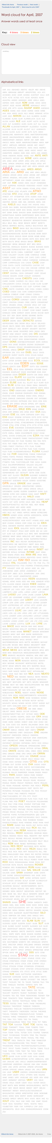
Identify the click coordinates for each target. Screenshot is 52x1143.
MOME (5, 661)
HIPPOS (26, 513)
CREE (27, 302)
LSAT (27, 621)
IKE (37, 531)
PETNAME (16, 791)
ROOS (11, 862)
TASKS (18, 988)
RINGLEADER (13, 854)
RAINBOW (32, 820)
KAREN (18, 579)
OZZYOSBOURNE (38, 767)
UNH (33, 1064)
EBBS (25, 361)
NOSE (28, 698)
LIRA (19, 613)
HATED (22, 502)
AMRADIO (22, 145)
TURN (17, 1051)
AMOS (41, 143)
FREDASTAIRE (29, 457)
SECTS (40, 886)
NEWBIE (5, 685)
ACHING (26, 95)
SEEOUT (19, 891)
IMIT (33, 536)
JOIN (37, 574)
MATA (21, 642)
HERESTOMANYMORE (11, 510)
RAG (9, 820)
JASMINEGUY (31, 571)
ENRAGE (11, 399)
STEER (23, 961)
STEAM (5, 961)
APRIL (4, 164)
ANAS (30, 148)
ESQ (42, 415)
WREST (13, 1099)
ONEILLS (25, 735)
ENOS (4, 399)
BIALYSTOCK (38, 226)
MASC (45, 637)
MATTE (27, 642)
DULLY (35, 353)
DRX (40, 350)
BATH (22, 218)
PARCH (27, 775)
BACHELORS (42, 207)
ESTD (34, 417)
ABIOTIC (24, 90)
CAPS (37, 257)
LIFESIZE (34, 608)
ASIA (43, 180)
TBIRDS (29, 990)
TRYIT (4, 1048)
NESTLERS (17, 682)
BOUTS (11, 242)
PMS (11, 802)
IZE (22, 568)
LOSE (31, 619)
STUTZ (27, 972)
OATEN (35, 706)
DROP (21, 350)
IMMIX (45, 536)
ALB (43, 119)
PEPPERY (26, 786)
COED (5, 291)
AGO (18, 111)
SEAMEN (32, 883)
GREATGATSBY (28, 486)
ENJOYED (6, 396)
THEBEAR (27, 1006)
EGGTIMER (31, 372)
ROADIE (31, 857)
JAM (42, 568)
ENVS (35, 401)
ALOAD (5, 132)
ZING (23, 1109)
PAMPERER (22, 772)
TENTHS (15, 1001)
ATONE (26, 194)
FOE (9, 454)
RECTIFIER (42, 831)
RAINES (40, 820)
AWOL (38, 202)
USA (4, 1072)
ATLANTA (23, 191)
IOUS (4, 555)
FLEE (35, 449)
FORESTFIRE (23, 454)
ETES (37, 420)
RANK (41, 823)
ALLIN (14, 129)
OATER (42, 706)
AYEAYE (36, 205)
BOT (47, 239)
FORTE (12, 457)
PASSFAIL (25, 778)
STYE (33, 972)
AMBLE (28, 137)
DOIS (21, 339)
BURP (42, 250)
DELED (5, 326)
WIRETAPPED (27, 1093)
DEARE (25, 316)
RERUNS (6, 846)
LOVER (21, 621)
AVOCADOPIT (40, 199)
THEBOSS (36, 1006)
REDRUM (38, 833)
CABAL (20, 252)
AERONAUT (35, 106)
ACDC (14, 95)
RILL (40, 852)
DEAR (18, 316)
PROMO (5, 812)
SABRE (5, 870)
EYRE (29, 436)
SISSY (14, 918)
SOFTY (46, 937)
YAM (22, 1101)
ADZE (12, 106)
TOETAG (39, 1025)
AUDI (39, 197)
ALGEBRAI (16, 124)
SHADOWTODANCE (37, 899)
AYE (30, 205)
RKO (21, 857)
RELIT (40, 841)
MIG (4, 655)
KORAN (33, 587)
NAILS (4, 671)
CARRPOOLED (14, 263)
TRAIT (10, 1038)
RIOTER (38, 854)
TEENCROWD (31, 996)
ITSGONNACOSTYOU (10, 566)
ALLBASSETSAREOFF (19, 127)
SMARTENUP (12, 929)
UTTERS (29, 1075)
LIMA (25, 611)
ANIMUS (16, 153)
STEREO (43, 961)
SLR (40, 926)
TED (13, 996)
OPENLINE (23, 746)
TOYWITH (24, 1035)
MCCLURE (6, 645)
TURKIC (11, 1051)
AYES (42, 205)
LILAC (18, 610)
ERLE (22, 409)
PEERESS (29, 783)
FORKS (5, 457)
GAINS (43, 462)
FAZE (22, 441)
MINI (36, 655)
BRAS (38, 241)
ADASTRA (6, 100)
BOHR (24, 236)
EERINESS (29, 369)
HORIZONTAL (36, 515)
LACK (17, 589)
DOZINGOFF (39, 345)
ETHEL (17, 423)
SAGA (23, 870)
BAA (11, 207)
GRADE (21, 483)
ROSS (37, 862)
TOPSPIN (12, 1030)
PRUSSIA (20, 812)
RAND (35, 823)
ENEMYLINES (21, 391)
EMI (13, 388)
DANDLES (6, 313)
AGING (13, 111)
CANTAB (20, 257)
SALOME (45, 870)
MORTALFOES (31, 663)
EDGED (5, 367)
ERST (32, 412)
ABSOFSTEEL (30, 92)
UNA (4, 1062)
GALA (4, 465)
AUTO (10, 199)
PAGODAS (36, 770)
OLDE (4, 727)
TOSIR (10, 1033)
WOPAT (23, 1096)
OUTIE (24, 765)
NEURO (35, 682)
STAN (37, 956)
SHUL (46, 905)
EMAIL (35, 385)
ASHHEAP (36, 180)
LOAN (19, 616)
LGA (10, 608)
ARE (47, 166)
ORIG (4, 754)
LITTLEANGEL (43, 613)
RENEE (23, 844)
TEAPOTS (15, 993)
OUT (12, 765)
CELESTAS (39, 271)
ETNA (11, 425)
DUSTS (21, 355)
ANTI (45, 155)
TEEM (22, 996)
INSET (40, 549)
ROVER (39, 865)
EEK (4, 369)
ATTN (27, 197)
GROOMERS (7, 491)
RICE (10, 852)
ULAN (17, 1056)
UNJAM (44, 1064)
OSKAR (24, 759)
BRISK (14, 244)
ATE (4, 191)
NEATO (45, 674)
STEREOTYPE (8, 964)
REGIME (19, 838)
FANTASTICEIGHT (35, 438)
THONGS (6, 1017)
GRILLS (40, 489)
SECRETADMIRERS (29, 886)
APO (37, 161)
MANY (13, 634)
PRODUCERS (39, 809)
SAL (29, 870)
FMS (4, 454)
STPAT (22, 969)
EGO (44, 372)
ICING (29, 523)
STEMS (30, 961)
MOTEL (41, 663)
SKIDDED (6, 921)
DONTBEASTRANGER (26, 342)
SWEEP (16, 980)
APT (44, 164)
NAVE (11, 674)
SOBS (44, 934)
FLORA (36, 451)
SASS (44, 875)
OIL (3, 725)
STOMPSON (29, 966)
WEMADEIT (7, 1091)
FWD (32, 462)
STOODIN (14, 969)
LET (21, 605)
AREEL (23, 170)
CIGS (37, 281)
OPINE (5, 748)
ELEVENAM (21, 380)
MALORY (5, 632)
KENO (12, 582)
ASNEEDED (41, 183)
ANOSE (20, 156)
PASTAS (41, 778)
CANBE (43, 255)
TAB (38, 980)
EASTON (45, 358)
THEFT (5, 1012)
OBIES (39, 709)
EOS (45, 401)
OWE (16, 767)
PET (41, 788)
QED (37, 815)
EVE (11, 427)
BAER (19, 210)
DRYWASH (6, 353)
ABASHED (15, 90)
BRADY (30, 242)
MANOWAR (44, 632)
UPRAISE (13, 1070)
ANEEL (21, 150)
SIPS (41, 916)
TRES (14, 1041)
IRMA (4, 558)
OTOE (40, 762)
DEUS (4, 331)
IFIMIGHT (14, 531)
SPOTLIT (5, 950)
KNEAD (18, 584)
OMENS (21, 730)
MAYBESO (35, 642)
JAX (39, 571)
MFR (47, 650)
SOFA (27, 937)
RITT (16, 857)
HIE (44, 510)
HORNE (5, 518)
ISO (27, 560)
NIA (17, 685)
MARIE (28, 634)
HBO (33, 502)
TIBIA (9, 1019)
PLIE (46, 799)
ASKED (21, 183)
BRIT (29, 244)
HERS (23, 510)
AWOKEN (31, 202)
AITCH (46, 114)
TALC (42, 982)
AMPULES (13, 145)
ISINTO (45, 558)
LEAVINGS (42, 597)
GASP (29, 467)
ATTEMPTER (19, 197)
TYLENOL (6, 1054)
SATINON (35, 878)
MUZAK (10, 669)
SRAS (11, 953)
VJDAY (24, 1083)
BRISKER (22, 244)
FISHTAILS (20, 446)
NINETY (33, 687)
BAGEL (29, 210)
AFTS (14, 108)
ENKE (14, 396)
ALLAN (6, 126)
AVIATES (25, 199)
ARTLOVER (23, 178)
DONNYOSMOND (30, 339)
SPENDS (37, 945)
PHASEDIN (26, 791)
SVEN (31, 977)
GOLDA (25, 481)
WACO (42, 1083)
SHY (28, 908)
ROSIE (31, 862)
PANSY (45, 772)
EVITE (4, 433)
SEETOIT (38, 891)
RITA (11, 857)
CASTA (11, 265)
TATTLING (40, 988)
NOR (15, 698)
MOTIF (5, 666)
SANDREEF (28, 873)
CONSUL (36, 294)
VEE (31, 1078)
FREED (39, 457)
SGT (26, 899)
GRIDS (26, 489)
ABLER (31, 90)
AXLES (24, 205)
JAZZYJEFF (7, 574)
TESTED (13, 1004)
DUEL (29, 352)
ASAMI (17, 180)
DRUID (28, 350)
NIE (42, 685)
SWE (10, 980)
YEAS (10, 1104)
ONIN (34, 738)
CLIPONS (36, 287)
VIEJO (41, 1080)
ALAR (20, 119)
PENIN (8, 786)
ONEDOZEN (16, 735)
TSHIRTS (25, 1048)
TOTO (30, 1033)
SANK (36, 873)
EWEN (17, 433)
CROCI (5, 305)
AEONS (18, 106)
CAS (23, 263)
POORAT (27, 804)
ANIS (28, 153)
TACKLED (12, 982)
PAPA (12, 775)
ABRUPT (20, 92)
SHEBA (30, 902)
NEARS (37, 674)
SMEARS (22, 929)
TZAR (35, 1054)
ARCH (34, 166)
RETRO (43, 846)
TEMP (4, 998)
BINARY (45, 228)
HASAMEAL (31, 499)
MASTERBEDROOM (10, 642)
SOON (15, 939)
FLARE (15, 449)
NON (10, 695)
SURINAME (16, 977)
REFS (4, 838)
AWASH (14, 202)
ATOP (33, 194)
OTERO (26, 762)
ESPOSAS (30, 415)
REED (45, 833)
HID (40, 510)
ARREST (44, 175)
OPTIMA (37, 748)
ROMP (40, 860)
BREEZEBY (6, 244)
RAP (4, 825)
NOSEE (5, 701)
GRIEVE (33, 489)
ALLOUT (27, 129)
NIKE (47, 685)
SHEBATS (38, 902)
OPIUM (22, 748)
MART (33, 637)
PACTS (22, 770)
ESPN (23, 415)
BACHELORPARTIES (28, 207)
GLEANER (34, 475)
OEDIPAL (21, 717)
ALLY (33, 129)
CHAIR (20, 276)
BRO (33, 244)
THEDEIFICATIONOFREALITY (34, 1009)
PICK (37, 791)
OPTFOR (29, 748)
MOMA (45, 658)
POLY (10, 804)
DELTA (11, 326)
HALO (30, 496)
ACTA (4, 98)
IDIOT (4, 528)
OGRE (10, 722)
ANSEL (26, 156)
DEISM (22, 323)
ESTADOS (27, 417)
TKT (39, 1022)
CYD (19, 310)
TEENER (41, 996)
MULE (42, 666)
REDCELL (11, 833)
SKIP (13, 921)
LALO (39, 589)
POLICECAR (31, 802)
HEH (36, 505)
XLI (47, 1099)
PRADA (21, 807)
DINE (12, 334)
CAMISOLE (35, 255)
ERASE (12, 406)
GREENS (6, 489)
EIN (35, 375)
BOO (19, 239)
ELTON (17, 385)
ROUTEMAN (29, 865)
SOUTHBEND (12, 942)
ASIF (4, 183)
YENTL (26, 1104)
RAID (25, 820)
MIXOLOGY (16, 658)
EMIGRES (20, 388)
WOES (5, 1096)
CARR (4, 263)
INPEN (5, 550)
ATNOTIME (6, 194)
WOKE (11, 1096)
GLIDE (4, 478)
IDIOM (45, 526)
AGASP (28, 108)
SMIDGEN (37, 929)
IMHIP (13, 536)
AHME (42, 111)
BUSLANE (6, 252)
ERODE (41, 409)
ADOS (43, 103)
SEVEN (17, 899)
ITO (48, 563)
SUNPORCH (37, 974)
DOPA (38, 342)
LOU (47, 619)
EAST (38, 358)
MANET (27, 631)
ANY (22, 158)
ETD (32, 420)
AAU (9, 90)
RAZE (23, 828)
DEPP (4, 329)
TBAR (23, 990)
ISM (21, 560)
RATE (46, 825)
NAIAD (43, 669)
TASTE (24, 988)
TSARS (18, 1048)
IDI (40, 526)
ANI (45, 150)
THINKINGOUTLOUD (27, 1014)
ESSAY (11, 417)
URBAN (21, 1070)
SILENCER (18, 913)
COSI (39, 300)
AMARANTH (18, 135)
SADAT (12, 870)
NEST (9, 682)
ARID (20, 172)
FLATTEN (23, 449)
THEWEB (13, 1014)
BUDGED (39, 247)
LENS (22, 603)
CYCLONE (12, 310)
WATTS (45, 1085)
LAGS (28, 589)
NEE (16, 677)
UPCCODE (39, 1067)
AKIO (10, 116)
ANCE (35, 148)
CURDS (31, 308)
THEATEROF (17, 1006)
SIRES (4, 918)
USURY (16, 1075)
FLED (30, 449)
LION (10, 613)
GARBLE (13, 467)
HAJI (20, 497)
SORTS (43, 939)
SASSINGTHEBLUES (10, 878)
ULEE (30, 1056)
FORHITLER (41, 454)
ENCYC (5, 391)
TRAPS (23, 1038)
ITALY (30, 563)
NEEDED (22, 677)
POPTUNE (36, 804)
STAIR (31, 956)
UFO (4, 1056)
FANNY (24, 438)
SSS (31, 952)
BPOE (17, 242)
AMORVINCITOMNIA (30, 143)
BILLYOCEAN (35, 228)
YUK (21, 1107)
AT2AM (32, 189)
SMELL (29, 929)
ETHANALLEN (7, 423)
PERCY (38, 786)
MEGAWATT (35, 645)
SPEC (4, 945)
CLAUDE (5, 287)
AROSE (32, 175)
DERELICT (12, 329)
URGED (28, 1070)
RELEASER (32, 841)
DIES (43, 331)
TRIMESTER (41, 1041)
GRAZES (17, 486)
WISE (36, 1093)
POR (43, 804)
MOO (4, 663)
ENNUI (28, 396)
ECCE (30, 361)
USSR (9, 1075)
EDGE (40, 363)
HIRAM (33, 513)
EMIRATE (33, 388)
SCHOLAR (6, 883)
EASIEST (31, 358)
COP (46, 297)
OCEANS (33, 711)
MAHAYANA (14, 629)
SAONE (10, 875)
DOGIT (15, 339)
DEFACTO (28, 320)
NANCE (16, 671)
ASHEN (28, 180)
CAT (42, 265)
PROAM (29, 809)
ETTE (34, 425)
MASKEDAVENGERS (10, 640)
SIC (32, 908)
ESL (18, 415)
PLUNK (5, 802)
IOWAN (10, 555)
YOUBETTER (7, 1107)
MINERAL (30, 655)
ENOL (34, 396)
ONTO (34, 743)
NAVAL (5, 674)
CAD (43, 252)
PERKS (5, 788)
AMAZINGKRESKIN (16, 137)
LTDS (40, 621)
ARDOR (41, 166)
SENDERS (33, 894)
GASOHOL (22, 467)
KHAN (18, 582)
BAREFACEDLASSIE (40, 213)
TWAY (23, 1051)
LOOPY (14, 619)
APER (15, 161)
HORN (45, 515)
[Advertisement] (26, 1126)
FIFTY (30, 444)
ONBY (20, 733)
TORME (29, 1030)
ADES (42, 100)
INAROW (5, 542)
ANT (32, 156)
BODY (44, 234)
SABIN (44, 868)
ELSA (4, 385)
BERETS (41, 223)
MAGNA (5, 629)
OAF (4, 706)
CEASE (5, 271)
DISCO (5, 337)
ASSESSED (30, 186)
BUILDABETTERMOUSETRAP (14, 250)
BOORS (25, 239)
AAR (4, 90)
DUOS (41, 353)
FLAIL (32, 446)
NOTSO (41, 701)
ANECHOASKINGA (9, 150)
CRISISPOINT (42, 302)
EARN (12, 358)
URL (33, 1070)
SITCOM (27, 918)
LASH (4, 595)
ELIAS (38, 380)
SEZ (22, 899)
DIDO (31, 331)
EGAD (44, 369)
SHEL (11, 905)
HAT (10, 502)
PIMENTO (23, 794)
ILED (45, 531)
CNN (5, 289)
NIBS (21, 685)
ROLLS (27, 860)
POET (22, 801)
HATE (16, 502)
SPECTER (12, 945)
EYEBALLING (21, 436)
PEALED (26, 780)
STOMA (20, 966)
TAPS (36, 985)
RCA (34, 828)
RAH (13, 820)
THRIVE (39, 1017)
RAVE (12, 828)
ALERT (29, 121)
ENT (36, 399)
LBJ (10, 597)
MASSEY (29, 640)
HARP (23, 499)
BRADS (23, 242)
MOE (27, 658)
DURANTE (6, 355)
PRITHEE (21, 809)
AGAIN (20, 108)
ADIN (12, 103)
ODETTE (5, 717)
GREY (20, 489)
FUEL (13, 462)
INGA (37, 544)
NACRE (25, 669)
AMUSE (30, 145)
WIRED (18, 1093)
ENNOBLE (21, 396)
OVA (30, 764)
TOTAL (17, 1033)
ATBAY (44, 189)
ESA (38, 412)
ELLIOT (30, 383)
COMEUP (14, 294)
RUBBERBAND (21, 868)
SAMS (13, 873)
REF (40, 836)
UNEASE (26, 1064)
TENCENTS (12, 998)
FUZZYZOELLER (22, 462)
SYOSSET (32, 980)
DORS (4, 345)
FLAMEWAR (7, 449)
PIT (20, 796)
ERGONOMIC (30, 407)
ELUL (23, 385)
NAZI (16, 674)
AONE (28, 158)
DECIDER (19, 318)
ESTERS (5, 420)
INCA (18, 542)
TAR (40, 985)
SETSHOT (31, 897)
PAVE (10, 780)
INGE (42, 544)
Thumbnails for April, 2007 (11, 7)
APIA (32, 161)
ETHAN (43, 420)
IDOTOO (39, 528)
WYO (27, 1099)
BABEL (16, 207)
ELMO (41, 383)
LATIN (24, 595)
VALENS (42, 1075)
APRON (11, 164)
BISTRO (18, 231)
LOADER (12, 616)
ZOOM (45, 1109)
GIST (10, 475)
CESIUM (5, 276)
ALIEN (23, 124)
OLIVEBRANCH (42, 727)
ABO (36, 90)
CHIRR (5, 281)
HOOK (20, 515)
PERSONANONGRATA (18, 788)
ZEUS (17, 1109)
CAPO (31, 257)
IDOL (17, 528)
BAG (24, 210)
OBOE (12, 711)
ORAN (4, 751)
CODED (39, 289)
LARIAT (34, 592)
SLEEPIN (21, 924)
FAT (17, 441)
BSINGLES (16, 247)
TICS (14, 1019)
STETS (17, 964)
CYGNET (25, 310)
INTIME (31, 552)
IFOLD (21, 531)
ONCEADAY (28, 733)
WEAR (15, 1088)
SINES (23, 916)
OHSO (41, 722)
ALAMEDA (35, 116)
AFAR (4, 108)
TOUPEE (36, 1033)
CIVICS (18, 284)
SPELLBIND (28, 945)
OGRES (17, 722)
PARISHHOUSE (8, 778)
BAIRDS (44, 210)
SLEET (28, 924)
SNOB (23, 934)
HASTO (5, 502)
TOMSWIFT (13, 1027)
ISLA (4, 560)
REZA (32, 849)
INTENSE (22, 552)
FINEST (11, 446)
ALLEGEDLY (34, 127)
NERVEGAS (41, 680)
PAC (9, 770)
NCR (25, 674)
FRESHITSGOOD (31, 460)
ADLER (18, 103)
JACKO (28, 568)
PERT (30, 788)
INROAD (32, 550)
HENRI (12, 507)
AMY (36, 145)
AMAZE (5, 137)
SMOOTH (6, 931)
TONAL (21, 1027)
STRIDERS (14, 972)
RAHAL (19, 820)
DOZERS (22, 345)
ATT (11, 197)
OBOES (19, 711)
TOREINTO (21, 1030)
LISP (34, 613)
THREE (13, 1017)
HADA (30, 494)
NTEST (35, 703)
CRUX (34, 305)
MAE (35, 626)
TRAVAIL (30, 1038)
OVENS (37, 765)
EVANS (5, 428)
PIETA (4, 794)
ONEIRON (34, 735)
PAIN (47, 770)
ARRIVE (5, 178)
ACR (47, 95)
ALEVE (42, 121)
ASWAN (25, 189)
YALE (18, 1101)
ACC (43, 92)
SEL (15, 894)
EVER (25, 430)
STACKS (13, 956)
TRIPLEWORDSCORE (16, 1043)
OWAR (10, 767)
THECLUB (17, 1009)
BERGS (5, 226)
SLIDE (34, 924)
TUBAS (40, 1048)
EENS (21, 369)
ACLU (42, 95)
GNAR (27, 478)
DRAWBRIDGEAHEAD (32, 347)
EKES (46, 375)
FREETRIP (6, 460)
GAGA (37, 462)
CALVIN (20, 255)
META (20, 650)
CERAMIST (29, 273)
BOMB (37, 236)
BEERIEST (6, 221)
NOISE (40, 692)
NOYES (28, 703)
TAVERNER (6, 990)
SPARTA (44, 942)
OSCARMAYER (8, 759)
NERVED (32, 680)
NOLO (4, 695)
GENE (24, 470)
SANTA (42, 873)
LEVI (45, 605)
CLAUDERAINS (16, 287)
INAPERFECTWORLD (38, 539)
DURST (14, 355)
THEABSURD (40, 1004)
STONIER (6, 969)
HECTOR (24, 505)
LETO (33, 605)
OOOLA (45, 743)
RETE (36, 846)
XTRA (12, 1101)
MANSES (6, 634)
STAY (44, 958)
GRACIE (13, 484)
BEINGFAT (27, 221)
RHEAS (39, 849)
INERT (31, 544)
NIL (3, 687)
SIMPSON (12, 916)
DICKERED (24, 331)
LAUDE (30, 595)
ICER (24, 523)
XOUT (5, 1101)
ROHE (15, 860)
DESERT (25, 329)
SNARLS (45, 931)
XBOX (38, 1099)
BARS (37, 215)
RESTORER (28, 846)
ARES (30, 169)
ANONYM (12, 156)
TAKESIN (35, 982)
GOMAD (32, 481)
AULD (45, 197)
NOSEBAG (35, 698)
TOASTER (18, 1025)
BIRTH (11, 231)
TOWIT (5, 1035)
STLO (42, 964)
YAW (33, 1101)
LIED (18, 608)
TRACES (43, 1035)
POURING (13, 807)
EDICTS (13, 367)
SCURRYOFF (22, 883)
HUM (23, 521)
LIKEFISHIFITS (8, 611)
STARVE (31, 958)
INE (16, 544)
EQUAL (42, 404)
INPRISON (13, 550)
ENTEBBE (43, 399)
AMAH (40, 132)
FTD (40, 460)
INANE (26, 539)
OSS (42, 759)
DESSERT (34, 329)
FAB (42, 436)
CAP (26, 257)
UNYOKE (22, 1067)
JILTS (20, 574)
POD (15, 802)
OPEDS (13, 745)
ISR (40, 560)
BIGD (16, 228)
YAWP (38, 1101)
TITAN (34, 1022)
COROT (33, 300)
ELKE (20, 383)
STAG (23, 955)
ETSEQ (23, 425)
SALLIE (37, 870)
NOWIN (21, 703)
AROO (25, 175)
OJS (18, 725)
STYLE (38, 972)
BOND (42, 236)
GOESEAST (7, 481)
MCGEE (15, 645)
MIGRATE (12, 655)
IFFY (4, 531)
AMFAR (27, 140)
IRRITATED (31, 558)
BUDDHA (24, 247)
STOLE (5, 966)
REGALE (11, 838)
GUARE (16, 491)
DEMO (17, 326)
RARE (10, 825)
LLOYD (5, 616)
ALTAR (24, 132)
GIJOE (42, 473)
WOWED (5, 1099)
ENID (36, 393)
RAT (34, 825)
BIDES (9, 228)
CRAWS (21, 302)
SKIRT (18, 921)
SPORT (46, 947)
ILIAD (9, 534)
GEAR (41, 467)
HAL (24, 497)
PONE (20, 804)
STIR (29, 964)
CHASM (18, 279)
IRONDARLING (13, 558)
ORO (23, 754)
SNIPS (17, 934)
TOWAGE (45, 1033)
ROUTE (20, 865)
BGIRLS (29, 226)
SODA (21, 937)
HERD (23, 507)
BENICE (27, 223)
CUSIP (43, 308)
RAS (23, 825)
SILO (43, 913)
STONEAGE (39, 966)
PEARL (33, 780)
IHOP (27, 531)
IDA (38, 523)
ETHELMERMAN (27, 423)
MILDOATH (21, 655)
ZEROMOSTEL (8, 1109)
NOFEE (32, 693)
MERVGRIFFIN (34, 648)
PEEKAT (20, 783)
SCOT (14, 883)
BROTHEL (6, 247)
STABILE (5, 956)
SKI (43, 918)
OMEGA (14, 730)
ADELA (36, 100)
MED (21, 645)
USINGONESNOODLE (37, 1072)
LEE (4, 600)
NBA (21, 674)
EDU (37, 367)
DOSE (15, 345)
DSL (13, 353)
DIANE (15, 331)
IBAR (4, 523)
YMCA (40, 1104)
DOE (41, 337)
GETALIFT (24, 473)
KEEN (32, 579)
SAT (22, 878)
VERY (29, 1080)
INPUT (20, 550)
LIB (14, 608)
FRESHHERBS (17, 460)
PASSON (33, 778)
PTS (31, 812)
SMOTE (22, 931)
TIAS (4, 1019)
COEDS (13, 292)
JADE (34, 568)
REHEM (15, 841)
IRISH (39, 555)
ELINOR (5, 383)
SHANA (14, 902)
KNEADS (25, 584)
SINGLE (35, 916)
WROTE (20, 1099)
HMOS (6, 515)
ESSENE (18, 417)
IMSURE (12, 539)
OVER (43, 765)
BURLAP (35, 250)
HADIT (36, 494)
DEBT (12, 318)
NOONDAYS (7, 698)
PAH (42, 770)
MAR (23, 634)
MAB (4, 626)
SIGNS (5, 913)
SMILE (44, 929)
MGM (4, 653)
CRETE (33, 302)
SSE (20, 953)
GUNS (40, 491)
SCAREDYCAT (41, 881)
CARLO (25, 260)
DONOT (5, 342)
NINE (26, 687)
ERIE (44, 406)
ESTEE (45, 417)
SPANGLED (35, 942)
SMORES (14, 931)
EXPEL (5, 436)
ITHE (39, 563)
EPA (11, 404)
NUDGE (42, 703)
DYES (27, 355)
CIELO (31, 281)
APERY (21, 161)
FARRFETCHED (8, 441)
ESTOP (13, 420)
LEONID (36, 603)
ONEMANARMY (8, 738)
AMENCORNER (8, 140)
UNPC (4, 1067)
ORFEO (46, 751)
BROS (39, 244)
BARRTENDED (28, 215)
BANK (29, 213)
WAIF (4, 1085)
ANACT (42, 145)
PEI (3, 786)
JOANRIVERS (29, 574)
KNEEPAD (41, 584)
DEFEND (38, 321)
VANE (4, 1078)
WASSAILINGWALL (33, 1085)
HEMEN (5, 507)
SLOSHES (34, 926)
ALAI (28, 116)
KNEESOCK (7, 587)
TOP (4, 1030)
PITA (24, 796)
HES (29, 510)
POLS (4, 804)
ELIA (33, 380)
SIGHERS (37, 910)
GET (17, 473)
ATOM (20, 194)
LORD (25, 619)
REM (10, 843)
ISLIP (15, 560)
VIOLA (11, 1083)
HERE (28, 507)
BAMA (9, 213)
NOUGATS (6, 703)
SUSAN (25, 977)
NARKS (23, 671)
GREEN (38, 486)
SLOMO (11, 926)
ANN (38, 153)
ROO (5, 862)
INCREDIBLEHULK (35, 542)
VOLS (30, 1083)
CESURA (13, 276)
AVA (15, 199)
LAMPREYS (7, 592)
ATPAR (40, 194)
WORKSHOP (38, 1096)
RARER (18, 825)
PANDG (38, 772)
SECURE (5, 889)
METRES (27, 650)
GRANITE (36, 484)
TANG (4, 985)
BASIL (4, 218)
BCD (40, 218)
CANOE (13, 257)
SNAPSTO (30, 931)
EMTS (40, 388)
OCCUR (26, 711)
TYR (24, 1054)
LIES (23, 608)
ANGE (27, 150)
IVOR (18, 568)
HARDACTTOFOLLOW (11, 499)
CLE (24, 287)
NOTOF (33, 701)
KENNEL (5, 582)
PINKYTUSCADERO (10, 796)
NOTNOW (26, 701)
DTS (18, 353)
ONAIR (40, 730)
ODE (42, 714)
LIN (40, 611)
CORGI (15, 299)
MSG (24, 666)
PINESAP (31, 794)
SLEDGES (6, 924)
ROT (43, 862)
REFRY (46, 836)
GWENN (5, 494)
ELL (24, 383)
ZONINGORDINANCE (34, 1109)
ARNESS (5, 175)
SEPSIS (5, 897)
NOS (22, 698)
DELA (28, 323)
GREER (14, 489)
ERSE (26, 412)
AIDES (14, 114)
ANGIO (33, 150)
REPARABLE (32, 844)
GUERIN (24, 491)
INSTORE (6, 552)
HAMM (37, 497)
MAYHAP (43, 642)
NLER (33, 690)
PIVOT (34, 796)
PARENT (39, 775)
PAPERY (19, 775)
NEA (30, 674)
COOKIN (26, 297)
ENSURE (29, 399)
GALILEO (30, 465)
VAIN (35, 1075)
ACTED (16, 98)
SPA (28, 942)
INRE (26, 550)
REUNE (5, 849)
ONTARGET (7, 743)
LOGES (45, 616)
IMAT (36, 534)
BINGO (5, 231)
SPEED (20, 945)
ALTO (30, 132)
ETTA (29, 425)
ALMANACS (41, 129)
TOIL (46, 1025)
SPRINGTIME (38, 950)
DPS (4, 347)
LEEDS (9, 600)
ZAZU (41, 1107)
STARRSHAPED (14, 958)
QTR (42, 815)
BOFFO (5, 236)
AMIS (42, 140)
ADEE (30, 100)
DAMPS (45, 310)
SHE (22, 902)
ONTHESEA (26, 743)
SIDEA (45, 908)
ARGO (38, 169)
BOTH (4, 242)
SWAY (4, 980)
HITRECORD (42, 513)
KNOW (26, 587)
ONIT (4, 741)
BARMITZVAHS (8, 215)
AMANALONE (7, 135)
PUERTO (43, 812)
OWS (21, 767)
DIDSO (37, 331)
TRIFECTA (21, 1041)
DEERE (13, 321)
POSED (5, 807)
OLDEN (11, 727)
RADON (44, 817)
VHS (35, 1080)
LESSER (43, 603)
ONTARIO (16, 743)
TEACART (6, 993)
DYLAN (33, 355)
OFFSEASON (12, 719)
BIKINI (22, 228)
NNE (38, 690)
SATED (28, 878)
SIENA (14, 910)
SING (29, 916)
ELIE (44, 380)
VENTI (4, 1080)
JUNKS (35, 576)
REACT (10, 831)
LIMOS (30, 611)
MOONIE (11, 663)
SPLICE (39, 947)
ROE (10, 860)
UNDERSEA (17, 1064)
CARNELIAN (44, 260)
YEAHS (44, 1101)
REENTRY (33, 836)
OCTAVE (29, 714)
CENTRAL (14, 273)
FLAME (38, 446)
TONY (41, 1027)
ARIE (27, 172)
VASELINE (24, 1078)
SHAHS (6, 902)
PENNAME (16, 786)
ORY (27, 756)
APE (4, 161)
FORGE (32, 454)
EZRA (36, 435)
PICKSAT (43, 791)
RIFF (25, 852)
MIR (46, 655)
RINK (22, 854)
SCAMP (32, 881)
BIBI (4, 228)
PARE (33, 775)
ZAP (35, 1107)
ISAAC (38, 558)
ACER (19, 95)
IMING (19, 536)
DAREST (20, 313)
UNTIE (15, 1067)
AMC (42, 137)
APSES (33, 164)
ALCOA (5, 121)
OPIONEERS (14, 748)
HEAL (38, 502)
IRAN (28, 555)
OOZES (5, 746)
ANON (4, 156)
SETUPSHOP (7, 899)
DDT (9, 316)
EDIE (19, 367)
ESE (13, 414)
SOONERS (23, 939)
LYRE (40, 623)
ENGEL (5, 393)
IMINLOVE (26, 536)
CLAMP (45, 284)
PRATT (44, 807)
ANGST (40, 150)
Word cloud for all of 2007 (30, 7)
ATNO (37, 191)
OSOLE (37, 759)
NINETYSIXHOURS (9, 690)
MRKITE (18, 666)
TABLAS (44, 980)
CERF (36, 273)
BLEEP (40, 231)
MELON (10, 648)
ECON (4, 364)
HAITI (15, 497)
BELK (10, 223)
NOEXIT (25, 693)
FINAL (36, 444)
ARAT (24, 166)
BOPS (32, 239)
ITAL (13, 563)
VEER (36, 1078)
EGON (15, 375)
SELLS (25, 894)
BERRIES (13, 226)
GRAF (29, 484)
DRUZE (35, 350)
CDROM (42, 268)
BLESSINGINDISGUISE (11, 234)
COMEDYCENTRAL (35, 292)
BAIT (4, 213)
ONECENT (6, 735)
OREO (33, 751)
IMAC (31, 534)
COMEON (6, 294)
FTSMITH (6, 462)
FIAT (9, 444)
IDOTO (32, 528)
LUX (28, 623)
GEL (19, 470)
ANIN (23, 153)
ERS (21, 412)
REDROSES (28, 833)
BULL (29, 250)
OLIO (33, 727)
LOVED (14, 621)
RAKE (21, 823)
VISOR (17, 1083)
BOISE (30, 236)
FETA (44, 441)
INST (46, 550)
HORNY (13, 518)
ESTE (39, 417)
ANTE (38, 155)
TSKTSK (33, 1048)
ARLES (43, 172)
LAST (19, 595)
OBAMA (5, 709)
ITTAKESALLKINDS (41, 566)
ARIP (32, 172)
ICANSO (10, 523)
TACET (5, 982)
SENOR (41, 894)
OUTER (18, 765)
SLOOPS (25, 926)
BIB (45, 226)
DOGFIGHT (6, 339)
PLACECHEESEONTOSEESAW (14, 799)
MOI (31, 658)
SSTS (37, 953)
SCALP (25, 881)
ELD (24, 377)
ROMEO (34, 860)
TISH (29, 1022)
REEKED (12, 836)
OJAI (8, 725)
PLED (41, 799)
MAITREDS (32, 629)
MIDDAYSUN (17, 653)
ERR (10, 412)
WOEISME (43, 1093)
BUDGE (32, 247)
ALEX (4, 124)
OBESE (22, 708)
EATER (11, 361)
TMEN (44, 1022)
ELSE (11, 385)
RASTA (29, 825)
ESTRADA (21, 420)
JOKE (42, 574)
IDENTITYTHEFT (31, 526)
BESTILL (21, 226)
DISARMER (43, 334)
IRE (34, 555)
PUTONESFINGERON (26, 815)
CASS (4, 265)
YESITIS (33, 1104)
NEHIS (37, 677)
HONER (14, 515)
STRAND (5, 972)
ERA (4, 407)
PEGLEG (43, 783)
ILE (41, 531)
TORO (36, 1030)
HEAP (45, 502)
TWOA (33, 1051)
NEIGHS (44, 677)
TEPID (40, 1001)
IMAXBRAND (44, 534)
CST (39, 305)
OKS (46, 725)
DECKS (27, 318)
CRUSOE (27, 305)
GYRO (12, 494)
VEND (46, 1078)
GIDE (37, 473)
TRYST (11, 1048)
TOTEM (23, 1033)
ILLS (26, 534)
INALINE (19, 539)
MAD (30, 626)
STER (36, 961)
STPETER (29, 969)
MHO (10, 653)
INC (12, 541)
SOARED (37, 934)
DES (19, 329)
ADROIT (5, 106)
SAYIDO (10, 881)
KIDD (24, 582)
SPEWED (45, 945)
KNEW (15, 587)
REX (19, 849)
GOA (45, 478)
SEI (44, 891)
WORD (29, 1096)
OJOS (13, 725)
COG (19, 292)
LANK (15, 592)
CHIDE (41, 279)
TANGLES (12, 985)
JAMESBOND (7, 571)
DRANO (20, 347)
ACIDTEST (35, 95)
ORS (4, 756)
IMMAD (38, 536)
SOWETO (22, 942)
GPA (5, 483)
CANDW (5, 257)
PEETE (36, 783)
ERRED (16, 412)
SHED (45, 902)
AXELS (12, 204)
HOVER (32, 518)
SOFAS (39, 937)
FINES (4, 446)
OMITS (33, 730)
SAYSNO (18, 881)
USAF (9, 1072)
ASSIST (39, 186)
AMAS (27, 135)
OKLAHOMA (33, 725)
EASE (24, 358)
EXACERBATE (26, 433)
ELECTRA (31, 377)
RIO (32, 854)
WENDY (16, 1091)
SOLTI (10, 939)
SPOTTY (14, 950)
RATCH (40, 825)
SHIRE (22, 905)
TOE (32, 1024)
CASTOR (36, 265)
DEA (13, 316)
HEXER (34, 510)
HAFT (43, 494)
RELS (4, 844)
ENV (30, 401)
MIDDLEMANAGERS (31, 653)
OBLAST (5, 711)
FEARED (28, 441)
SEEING (38, 889)
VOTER (36, 1083)
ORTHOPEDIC (12, 756)
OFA (38, 716)
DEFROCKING (8, 323)
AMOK (12, 143)
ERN (28, 409)
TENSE (37, 998)
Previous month (22, 4)
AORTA (35, 158)
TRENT (6, 1040)
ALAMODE (6, 119)
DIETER (5, 334)
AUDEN (33, 197)
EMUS (46, 388)
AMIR (37, 140)
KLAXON (10, 584)
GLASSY (16, 475)
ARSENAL (14, 178)
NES (4, 682)
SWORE (23, 980)
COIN (24, 292)
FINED (42, 444)
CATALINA (6, 268)
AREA (7, 169)
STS (21, 972)
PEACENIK (18, 780)
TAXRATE (16, 990)
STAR (4, 958)
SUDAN (5, 974)
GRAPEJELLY (7, 486)
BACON (5, 210)
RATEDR (5, 828)
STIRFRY (35, 964)
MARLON (16, 637)
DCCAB (40, 313)
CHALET (27, 276)
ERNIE (34, 409)
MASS (22, 640)
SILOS (4, 916)
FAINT (47, 436)
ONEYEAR (27, 738)
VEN (41, 1078)
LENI (11, 603)
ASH (23, 180)
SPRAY (21, 950)
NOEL (18, 692)
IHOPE (32, 531)
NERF (13, 680)
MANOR (36, 632)
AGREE (30, 111)
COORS (34, 297)
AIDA (9, 114)
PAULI (4, 780)
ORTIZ (21, 756)
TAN (47, 982)
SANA (19, 872)
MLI (22, 658)
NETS (29, 682)
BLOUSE (32, 234)
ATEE (17, 191)
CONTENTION (7, 297)
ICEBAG (18, 523)
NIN (21, 687)
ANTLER (16, 158)
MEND (16, 648)
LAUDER (38, 595)
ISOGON (34, 560)
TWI (28, 1051)
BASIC (42, 215)
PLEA (35, 799)
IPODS (17, 555)
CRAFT (5, 302)
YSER (16, 1107)
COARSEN (20, 289)
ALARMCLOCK (29, 119)
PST (26, 812)
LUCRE (5, 624)
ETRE (17, 425)
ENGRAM (18, 393)
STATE (37, 958)
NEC (4, 677)
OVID (4, 767)
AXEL (4, 205)
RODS (4, 860)
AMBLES (35, 137)
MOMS (11, 661)
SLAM (30, 921)
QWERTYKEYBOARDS (25, 817)
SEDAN (13, 889)
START (24, 958)
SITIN (34, 918)
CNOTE (12, 289)
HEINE (41, 505)
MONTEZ (34, 661)
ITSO (22, 566)
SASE (38, 875)
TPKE (32, 1035)
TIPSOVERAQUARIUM (11, 1022)
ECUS (10, 364)
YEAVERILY (18, 1104)
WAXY (4, 1088)
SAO (4, 875)
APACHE (43, 158)
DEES (19, 321)
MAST (36, 640)
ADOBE (31, 103)
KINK (33, 582)
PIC (32, 791)
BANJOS (22, 213)
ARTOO (32, 178)
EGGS (23, 372)
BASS (16, 218)
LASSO (12, 594)
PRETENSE (7, 809)
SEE (27, 889)
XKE (43, 1099)
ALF (9, 124)
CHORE (12, 281)
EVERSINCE (40, 430)
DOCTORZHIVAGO (31, 337)
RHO (45, 849)
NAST (29, 671)
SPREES (28, 950)
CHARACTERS (8, 279)
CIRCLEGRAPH (8, 284)
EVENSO (18, 430)
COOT (40, 297)
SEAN (39, 883)
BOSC (42, 239)
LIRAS (24, 613)
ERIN (4, 409)
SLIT (40, 923)
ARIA (6, 172)
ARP (38, 175)
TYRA (30, 1054)
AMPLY (5, 145)
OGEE (4, 722)
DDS (4, 316)
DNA (21, 337)
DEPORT (41, 326)
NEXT (12, 685)
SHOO (34, 905)
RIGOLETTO (33, 852)
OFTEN (38, 719)
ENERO (39, 390)
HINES (19, 513)
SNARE (38, 931)
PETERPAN (6, 791)
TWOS (39, 1051)
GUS (45, 491)
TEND (20, 998)
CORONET (25, 300)
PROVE (13, 812)
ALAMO (43, 116)
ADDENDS (22, 100)
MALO (47, 629)
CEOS (21, 273)
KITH (4, 584)
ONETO (18, 738)
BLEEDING (32, 231)
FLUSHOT (45, 452)
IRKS (45, 555)
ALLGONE (6, 129)
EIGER (22, 374)
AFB (9, 108)
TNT (4, 1024)
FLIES (10, 452)
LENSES (28, 603)
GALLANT (38, 465)
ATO (14, 194)
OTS (46, 762)
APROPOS (19, 164)
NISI (24, 690)
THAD (19, 1004)
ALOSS (12, 132)
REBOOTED (31, 831)
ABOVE (42, 90)
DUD (22, 353)
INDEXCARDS (7, 544)
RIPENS (45, 854)
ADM (24, 103)
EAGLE (40, 355)
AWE (20, 202)
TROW (40, 1043)
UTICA (22, 1075)
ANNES (44, 153)
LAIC (34, 589)
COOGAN (18, 297)
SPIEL (15, 947)
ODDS (36, 714)
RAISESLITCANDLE (10, 823)
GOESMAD (17, 481)
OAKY (24, 706)
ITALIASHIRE (22, 563)
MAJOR (41, 629)
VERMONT (12, 1080)
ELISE (13, 382)
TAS (12, 988)
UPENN (5, 1070)
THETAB (33, 1012)
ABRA (4, 92)
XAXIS (32, 1099)
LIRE (30, 613)
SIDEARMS (6, 910)
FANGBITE (16, 438)
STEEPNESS (14, 961)
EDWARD (44, 367)
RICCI (4, 852)
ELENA (5, 380)
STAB (42, 953)
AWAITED (6, 202)
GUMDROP (32, 491)
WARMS (22, 1085)
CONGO (29, 294)
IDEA (44, 523)
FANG (9, 438)
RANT (47, 823)
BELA (4, 223)
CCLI (23, 268)
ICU (34, 523)
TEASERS (6, 996)
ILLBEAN (20, 534)
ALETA (35, 121)
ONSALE (36, 741)
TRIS (27, 1043)
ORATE (12, 751)
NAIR (10, 671)
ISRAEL (46, 560)
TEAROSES (32, 993)
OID (46, 722)
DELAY (33, 323)
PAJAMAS (6, 772)
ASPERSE (12, 186)
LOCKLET (37, 616)
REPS (40, 844)
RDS (44, 828)
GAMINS (5, 467)
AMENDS (19, 140)
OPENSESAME (34, 746)
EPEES (17, 404)
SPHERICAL (7, 947)
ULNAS (6, 1059)
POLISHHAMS (42, 802)
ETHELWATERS (41, 423)
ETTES (40, 425)
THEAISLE (6, 1006)
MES (43, 648)
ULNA (35, 1056)
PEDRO (13, 783)
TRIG (28, 1041)
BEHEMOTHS (17, 221)
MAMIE (19, 632)
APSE (27, 164)
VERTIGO (21, 1080)
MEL (4, 648)
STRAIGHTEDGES (42, 969)
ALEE (23, 121)
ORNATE (11, 754)
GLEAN (25, 475)
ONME (21, 741)
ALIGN (29, 124)
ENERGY (30, 391)
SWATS (43, 977)
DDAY (47, 313)
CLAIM (32, 284)
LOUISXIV (6, 621)
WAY (10, 1088)
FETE (4, 444)
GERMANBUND (8, 473)
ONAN (4, 733)
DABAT (38, 310)
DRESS (14, 350)
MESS (13, 650)
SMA (4, 929)
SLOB (47, 924)
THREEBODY (22, 1017)
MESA (5, 650)
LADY (23, 589)
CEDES (18, 271)
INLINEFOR (22, 547)
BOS (37, 239)
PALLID (14, 772)
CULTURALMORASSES (11, 308)
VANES (11, 1078)
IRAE (23, 555)
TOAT (26, 1024)
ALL (39, 124)
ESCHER (5, 415)
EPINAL (31, 404)
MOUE (11, 666)
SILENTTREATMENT (31, 913)
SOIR (4, 939)
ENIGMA (42, 393)
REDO (19, 833)
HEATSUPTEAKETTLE (11, 505)
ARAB (4, 166)
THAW (32, 1004)
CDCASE (34, 268)
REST (20, 846)
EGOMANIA (7, 375)
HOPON (27, 515)
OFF (4, 719)
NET (24, 682)
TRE (37, 1038)
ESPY (37, 415)
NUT (48, 703)
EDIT (25, 366)
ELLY (36, 383)
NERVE (25, 680)
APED (9, 161)
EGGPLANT (15, 372)
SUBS (45, 972)
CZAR (32, 310)
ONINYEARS (42, 738)
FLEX (4, 452)
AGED (36, 108)
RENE (16, 844)
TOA (10, 1024)
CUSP (4, 310)
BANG (15, 213)
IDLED (10, 528)
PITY (29, 796)
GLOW (21, 478)
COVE (44, 300)
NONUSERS (42, 695)
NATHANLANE (38, 671)
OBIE (34, 709)
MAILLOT (23, 629)
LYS (45, 624)
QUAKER (6, 817)
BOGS (11, 236)
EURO (46, 425)
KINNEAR (40, 582)
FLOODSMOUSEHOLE (22, 452)
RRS (13, 868)
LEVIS (4, 608)
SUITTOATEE (26, 974)
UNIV (38, 1064)
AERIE (25, 105)
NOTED (18, 701)
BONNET (13, 239)
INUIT (38, 552)
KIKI (28, 582)
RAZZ (28, 828)
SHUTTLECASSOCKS (16, 908)
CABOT (37, 252)
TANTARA (20, 985)
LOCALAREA (28, 616)
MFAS (41, 650)
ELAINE (5, 377)
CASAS (28, 263)
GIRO (4, 475)
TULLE (46, 1048)
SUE (11, 974)
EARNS (18, 358)
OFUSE (45, 719)
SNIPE (11, 934)
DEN (23, 326)
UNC (17, 1062)
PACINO (15, 770)
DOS (10, 345)
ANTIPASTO (7, 158)
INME (30, 547)
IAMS (47, 521)
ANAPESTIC (22, 148)
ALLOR (20, 129)
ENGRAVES (28, 393)
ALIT (35, 124)
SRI (16, 953)
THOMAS (39, 1014)
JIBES (15, 574)
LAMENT (45, 589)
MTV (29, 666)
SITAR (20, 918)
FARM (46, 438)
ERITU (15, 409)
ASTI (13, 189)
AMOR (18, 143)
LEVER (39, 605)
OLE (22, 727)
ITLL (44, 563)
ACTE (10, 98)
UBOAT (41, 1054)
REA (4, 831)
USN (4, 1075)
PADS (28, 770)
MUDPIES (35, 666)
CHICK (35, 279)
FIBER (14, 444)
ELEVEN (12, 380)
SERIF (12, 897)
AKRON (17, 116)
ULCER (24, 1056)
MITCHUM (6, 658)
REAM (16, 831)
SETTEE (39, 897)
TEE (17, 996)
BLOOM (24, 234)
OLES (27, 727)
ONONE (28, 741)
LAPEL (20, 592)
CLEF (30, 287)
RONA (46, 860)
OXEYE (27, 767)
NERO (19, 680)
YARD (28, 1101)
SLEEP (14, 924)
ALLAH (44, 124)
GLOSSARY (13, 478)
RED (4, 833)
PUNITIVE (6, 815)
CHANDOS (36, 276)
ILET (4, 534)
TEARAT (23, 993)
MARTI (39, 637)
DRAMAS (12, 347)
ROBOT (39, 857)
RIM (45, 852)
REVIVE (12, 849)
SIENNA (21, 910)
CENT (5, 273)
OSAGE (34, 756)
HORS (19, 518)
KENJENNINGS (42, 579)
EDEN (24, 363)
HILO (9, 513)
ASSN (45, 186)
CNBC (43, 287)
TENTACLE (6, 1001)
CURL (37, 308)
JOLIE (4, 576)
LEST (4, 605)
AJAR (4, 116)
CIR (41, 281)
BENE (20, 223)
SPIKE (21, 947)
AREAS (17, 170)
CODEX (46, 289)
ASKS (27, 183)
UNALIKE (10, 1062)
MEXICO (35, 650)
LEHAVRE (43, 600)
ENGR (11, 393)
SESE (18, 897)
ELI (29, 380)
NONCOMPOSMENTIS (27, 695)
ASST (6, 188)
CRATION (13, 302)
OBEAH (12, 709)
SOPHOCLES (34, 939)
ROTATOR (6, 865)
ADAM (41, 98)
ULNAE (41, 1056)
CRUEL (20, 305)
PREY (15, 809)
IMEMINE (6, 536)
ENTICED (14, 401)
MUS (4, 669)
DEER (5, 320)
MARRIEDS (25, 637)
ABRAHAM (12, 92)
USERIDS (24, 1072)
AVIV (32, 199)
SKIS (24, 921)
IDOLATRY (25, 528)
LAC (12, 589)
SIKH (11, 913)
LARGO (27, 592)
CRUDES (12, 305)
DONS (13, 342)
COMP (22, 294)
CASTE (17, 265)
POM (15, 804)
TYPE (13, 1054)
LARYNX (41, 592)
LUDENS (12, 624)
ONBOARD (12, 733)
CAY (18, 268)
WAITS (10, 1085)
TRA (36, 1035)
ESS (4, 417)
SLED (43, 921)
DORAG (45, 342)
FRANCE (19, 457)
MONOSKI (26, 661)
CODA (32, 289)
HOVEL (25, 518)
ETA (27, 420)
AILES (20, 114)
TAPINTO (29, 985)
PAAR (4, 770)
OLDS (17, 727)
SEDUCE (20, 889)
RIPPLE (5, 857)
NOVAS (14, 703)
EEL (10, 369)
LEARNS (26, 597)
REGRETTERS (38, 838)
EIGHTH (30, 375)
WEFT (35, 1088)
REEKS (20, 836)
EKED (40, 375)
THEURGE (42, 1012)
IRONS (23, 558)
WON (17, 1096)
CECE (11, 271)
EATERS (18, 361)
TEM (47, 996)
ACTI (22, 98)
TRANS (17, 1038)
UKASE (11, 1056)
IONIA (43, 552)
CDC (27, 268)
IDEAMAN (12, 526)
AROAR (13, 175)
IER (45, 528)
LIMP (36, 611)
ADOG (37, 103)
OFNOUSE (30, 719)
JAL (38, 568)
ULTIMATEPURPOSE (20, 1059)
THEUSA (5, 1014)
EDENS (33, 364)
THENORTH (13, 1012)
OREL (27, 751)
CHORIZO (20, 281)
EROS (4, 412)
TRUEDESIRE (7, 1046)
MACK (17, 626)
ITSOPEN (29, 566)
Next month (34, 4)
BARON (18, 215)
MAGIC (40, 626)
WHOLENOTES (8, 1093)
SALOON (5, 873)
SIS (10, 918)
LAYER (5, 597)
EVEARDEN (19, 428)
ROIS (21, 860)
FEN (39, 441)
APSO (39, 164)
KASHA (24, 579)
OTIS (33, 761)
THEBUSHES (7, 1009)
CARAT (43, 257)
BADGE (12, 210)
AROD (19, 175)
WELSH (42, 1088)
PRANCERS (35, 807)
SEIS (4, 894)
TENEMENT (28, 998)
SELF (20, 894)
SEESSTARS (29, 891)
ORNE (18, 754)
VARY (17, 1078)
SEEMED (6, 891)
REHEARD (6, 841)
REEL (26, 836)
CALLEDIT (13, 255)
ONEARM (44, 733)
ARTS (38, 178)
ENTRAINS (23, 401)
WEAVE (22, 1088)
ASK (14, 183)
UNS (10, 1067)
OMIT (27, 730)
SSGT (25, 953)
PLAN (30, 799)
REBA (23, 830)
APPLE (42, 161)
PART (18, 778)
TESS (5, 1003)
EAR (5, 357)
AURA (4, 199)
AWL (25, 202)
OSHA (17, 759)
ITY (4, 568)
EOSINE (5, 404)
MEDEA (27, 645)
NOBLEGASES (8, 693)
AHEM (36, 111)
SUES (17, 974)
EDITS (32, 367)
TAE (19, 982)
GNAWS (34, 478)
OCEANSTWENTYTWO (11, 714)
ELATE (18, 377)
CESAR (43, 273)
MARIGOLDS (37, 634)
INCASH (24, 542)
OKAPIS (24, 725)
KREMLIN (41, 587)
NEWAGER (44, 682)
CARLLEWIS (16, 260)
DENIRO (29, 326)
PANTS (5, 775)
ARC (29, 166)
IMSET (5, 539)
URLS (38, 1070)
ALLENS (43, 127)
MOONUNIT (19, 663)
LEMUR (5, 603)
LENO (16, 603)
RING (4, 854)
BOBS (38, 234)
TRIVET (34, 1043)
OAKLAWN (17, 706)
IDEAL (4, 526)
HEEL (31, 505)
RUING (38, 868)
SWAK (37, 977)
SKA (39, 918)
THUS (45, 1017)
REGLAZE (27, 838)
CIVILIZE (25, 284)
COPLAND (6, 300)
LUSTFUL (20, 624)
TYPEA (19, 1054)
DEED (39, 318)
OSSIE (5, 762)
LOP (20, 619)
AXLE (19, 205)
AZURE (5, 207)
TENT (43, 998)
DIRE (31, 334)
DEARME (32, 316)
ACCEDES (6, 95)
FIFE (25, 444)
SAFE (18, 870)
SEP (47, 894)
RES (13, 846)
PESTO (36, 788)
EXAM (42, 433)
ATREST (5, 197)
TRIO (4, 1043)
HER (17, 507)
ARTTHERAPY (8, 180)
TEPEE (33, 1001)
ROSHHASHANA (21, 862)
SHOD (28, 905)
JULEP (15, 576)
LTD (35, 621)
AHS (4, 114)
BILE (27, 228)
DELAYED (41, 323)
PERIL (45, 785)
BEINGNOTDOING (40, 221)
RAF (4, 820)
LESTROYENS (13, 605)
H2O (17, 494)
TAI (23, 982)
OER (33, 717)
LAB (47, 587)
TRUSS (17, 1046)
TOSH (4, 1033)
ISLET (9, 560)
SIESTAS (29, 910)
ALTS (35, 132)
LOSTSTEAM (39, 619)
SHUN (4, 908)
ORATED (20, 751)
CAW (13, 268)
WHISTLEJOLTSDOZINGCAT (31, 1091)
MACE (10, 626)
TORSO (42, 1030)
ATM (30, 191)
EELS (16, 369)
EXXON (12, 436)
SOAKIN (30, 934)
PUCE (36, 812)
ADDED (14, 100)
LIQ (15, 613)
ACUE (27, 98)
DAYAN (34, 313)
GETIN (31, 473)
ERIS (10, 409)
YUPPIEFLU (28, 1107)
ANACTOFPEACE (9, 148)
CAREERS (6, 260)
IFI (8, 531)
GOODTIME (41, 481)
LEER (22, 600)
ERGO (20, 407)
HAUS (28, 502)
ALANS (14, 119)
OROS (29, 754)
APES (27, 161)
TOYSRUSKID (14, 1035)
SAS (33, 875)
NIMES (9, 687)
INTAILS (14, 552)
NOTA (11, 701)
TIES (25, 1019)
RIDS (20, 852)
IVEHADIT (11, 568)
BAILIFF (36, 210)
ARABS (18, 166)
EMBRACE (6, 388)
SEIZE (9, 894)
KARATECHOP (8, 579)
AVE (19, 199)
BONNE (5, 239)
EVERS (32, 430)
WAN (16, 1085)
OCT (23, 714)
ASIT (9, 183)
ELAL (12, 377)
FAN (4, 438)
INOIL (42, 547)
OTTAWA (5, 765)
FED (34, 441)
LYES (33, 624)
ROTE (14, 865)
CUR (24, 307)
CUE (44, 305)
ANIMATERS (7, 153)
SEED (32, 889)
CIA (26, 281)
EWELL (11, 433)
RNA (25, 857)
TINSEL (35, 1019)
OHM (31, 722)
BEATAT (46, 218)
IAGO (42, 521)
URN (44, 1069)
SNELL (5, 934)
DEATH (40, 316)
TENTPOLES (25, 1001)
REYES (25, 849)
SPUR (46, 950)
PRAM (27, 807)
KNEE (33, 584)
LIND (44, 611)
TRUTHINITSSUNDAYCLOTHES (33, 1046)
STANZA (43, 956)
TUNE (4, 1051)
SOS (4, 942)
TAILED (28, 982)
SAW (4, 881)
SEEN (13, 891)
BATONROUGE (31, 218)
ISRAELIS (6, 563)
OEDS (28, 717)
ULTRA (31, 1059)
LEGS (36, 600)
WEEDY (29, 1088)
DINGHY (18, 334)
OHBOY (24, 722)
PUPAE (14, 815)
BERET (34, 223)
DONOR (42, 339)
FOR (14, 454)
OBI (29, 709)
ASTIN (18, 189)
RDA (39, 828)
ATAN (38, 189)
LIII (40, 608)
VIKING (5, 1083)
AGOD (23, 111)
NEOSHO (6, 680)
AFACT (43, 106)
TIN (29, 1019)
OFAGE (45, 717)
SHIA (17, 905)
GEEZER (12, 470)
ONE (36, 732)
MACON (24, 626)
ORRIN (41, 753)
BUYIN (14, 252)
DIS (36, 334)
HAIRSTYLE (7, 497)
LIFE (27, 608)
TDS (35, 990)
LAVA (45, 594)
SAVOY (43, 878)
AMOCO (5, 143)
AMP (47, 143)
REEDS (5, 836)
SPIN (27, 947)
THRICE (32, 1017)
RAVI (18, 828)
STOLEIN (12, 966)
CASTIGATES (26, 265)
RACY (38, 817)
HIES (4, 513)
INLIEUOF (12, 547)
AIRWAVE (38, 114)
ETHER (5, 425)
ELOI (47, 383)
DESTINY (42, 329)
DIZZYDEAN (13, 337)
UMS (47, 1059)
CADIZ (4, 255)
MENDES (23, 648)
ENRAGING (21, 399)
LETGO (27, 605)
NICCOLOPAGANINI (32, 685)
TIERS (19, 1019)
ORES (39, 751)
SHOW (40, 905)
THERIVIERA (24, 1012)
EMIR (27, 388)
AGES (5, 111)
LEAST (33, 597)
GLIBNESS (43, 475)
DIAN (10, 331)
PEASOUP (41, 780)
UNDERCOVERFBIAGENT (37, 1062)
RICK (15, 852)
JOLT (10, 576)
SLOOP (18, 926)
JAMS (16, 571)
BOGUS (18, 236)
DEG (16, 323)
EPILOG (24, 404)
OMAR (6, 730)
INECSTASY (23, 544)
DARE (14, 313)
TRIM (33, 1041)
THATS (25, 1004)
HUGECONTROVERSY (11, 521)
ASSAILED (21, 186)
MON (18, 660)
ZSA (4, 1112)
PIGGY (11, 794)
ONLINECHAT (13, 741)
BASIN (10, 218)
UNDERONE (7, 1064)
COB (27, 289)
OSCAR (43, 756)
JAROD (22, 571)
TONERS (34, 1027)
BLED (24, 231)
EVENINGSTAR (8, 430)
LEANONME (17, 597)
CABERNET (28, 252)
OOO (39, 743)
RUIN (31, 867)
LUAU (46, 621)
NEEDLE (30, 677)
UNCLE (23, 1062)
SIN (18, 916)
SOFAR (33, 937)
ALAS (38, 119)
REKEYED (23, 841)
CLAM (38, 284)
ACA (39, 92)
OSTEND (18, 762)
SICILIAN (38, 908)
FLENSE (41, 449)
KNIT (21, 587)
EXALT (36, 433)
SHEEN (5, 905)
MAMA (13, 632)
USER (16, 1072)
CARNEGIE (33, 260)
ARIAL (13, 172)
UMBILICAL (39, 1059)
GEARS (5, 470)
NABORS (17, 669)
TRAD (4, 1038)
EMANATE (43, 385)
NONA (15, 695)
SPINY (32, 947)
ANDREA (42, 148)
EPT (36, 404)
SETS (23, 897)
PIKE (16, 794)
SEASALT (16, 886)
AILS (26, 114)
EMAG (29, 385)
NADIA (31, 669)
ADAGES (34, 98)
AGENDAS (45, 108)
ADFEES (5, 103)
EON (40, 401)
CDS (47, 268)
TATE (31, 987)
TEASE (40, 993)
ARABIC (11, 166)
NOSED (44, 698)
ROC (45, 857)
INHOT (5, 547)
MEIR (43, 645)
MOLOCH (38, 658)
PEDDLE (5, 783)
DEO (35, 326)
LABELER (6, 589)
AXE (43, 202)
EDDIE (16, 364)
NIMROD (16, 687)
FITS (27, 446)
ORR (34, 754)
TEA (39, 990)
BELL (15, 223)
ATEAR (10, 191)
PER (32, 786)
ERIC (38, 407)
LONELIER (6, 619)
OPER (43, 746)
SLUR (45, 926)
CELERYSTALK (28, 271)
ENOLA (41, 396)
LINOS (4, 613)
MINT (41, 655)
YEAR (4, 1104)
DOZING (30, 345)
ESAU (43, 412)
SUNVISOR (6, 977)
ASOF (4, 186)
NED (10, 676)
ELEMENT (40, 377)
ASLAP (33, 183)
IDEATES (20, 526)
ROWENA (6, 868)
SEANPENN (7, 886)
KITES (47, 582)
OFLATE (21, 719)
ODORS (13, 717)
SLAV (37, 921)
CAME (27, 255)
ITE (35, 563)
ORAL (45, 748)
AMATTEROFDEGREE (39, 135)
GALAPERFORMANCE (16, 465)
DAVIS (27, 313)
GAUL (35, 467)
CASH (42, 263)
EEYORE (37, 369)
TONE (27, 1027)
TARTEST (6, 988)
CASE (35, 262)
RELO (46, 841)
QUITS (13, 817)
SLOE (4, 926)
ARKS (37, 172)
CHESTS (27, 278)
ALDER (12, 121)
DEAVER (5, 318)
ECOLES (45, 361)
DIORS (25, 334)
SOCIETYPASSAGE (10, 937)
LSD (31, 621)
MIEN (42, 653)
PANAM (31, 772)
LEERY (29, 600)
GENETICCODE (34, 470)
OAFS (9, 706)
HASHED (40, 499)
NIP (19, 690)
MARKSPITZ (7, 637)
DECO (33, 318)
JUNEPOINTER (25, 576)
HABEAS (24, 494)
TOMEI (5, 1027)
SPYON (5, 953)
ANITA (33, 153)
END (11, 390)
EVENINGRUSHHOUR (33, 428)
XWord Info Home (8, 4)
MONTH (42, 661)
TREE (42, 1038)
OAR (29, 706)
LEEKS (16, 600)
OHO (35, 722)
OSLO (30, 759)
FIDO (20, 444)
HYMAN (35, 521)
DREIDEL (6, 350)
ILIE (13, 534)
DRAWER (45, 347)
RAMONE (28, 823)
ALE (18, 121)
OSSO (11, 762)
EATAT (4, 361)
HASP (47, 499)
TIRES (23, 1022)
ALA (24, 116)
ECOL (37, 360)
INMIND (36, 547)
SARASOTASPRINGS (22, 875)
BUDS (46, 247)
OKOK (41, 725)
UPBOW (30, 1067)
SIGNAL (45, 910)
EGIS (39, 372)
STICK (23, 964)
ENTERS (5, 401)
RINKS (27, 854)
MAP (18, 634)
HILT (14, 513)
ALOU (18, 132)
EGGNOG (6, 372)
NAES (37, 669)
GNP (40, 478)
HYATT (28, 521)
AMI (32, 140)
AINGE (31, 114)
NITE (28, 690)
